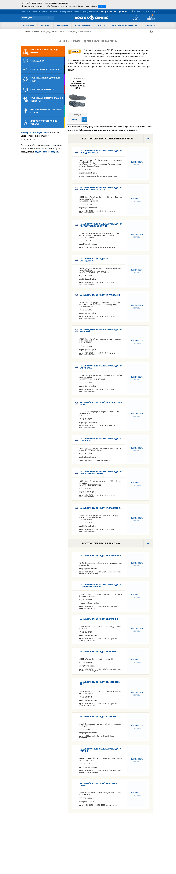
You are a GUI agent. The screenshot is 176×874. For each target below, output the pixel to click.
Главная (27, 32)
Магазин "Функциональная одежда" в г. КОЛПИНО (100, 439)
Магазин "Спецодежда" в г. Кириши (99, 619)
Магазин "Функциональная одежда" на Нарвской (101, 330)
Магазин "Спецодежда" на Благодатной (94, 259)
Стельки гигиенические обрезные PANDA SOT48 (77, 84)
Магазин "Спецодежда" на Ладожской (100, 508)
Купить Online (82, 25)
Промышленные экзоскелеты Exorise (46, 111)
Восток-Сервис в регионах (101, 543)
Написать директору (144, 11)
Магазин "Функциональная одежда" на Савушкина (101, 366)
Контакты (150, 25)
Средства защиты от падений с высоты (46, 99)
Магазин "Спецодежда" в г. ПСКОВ (98, 651)
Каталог (45, 25)
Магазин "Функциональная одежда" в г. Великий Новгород (100, 585)
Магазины (62, 25)
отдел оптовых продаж (46, 151)
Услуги (101, 25)
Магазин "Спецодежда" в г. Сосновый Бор (100, 683)
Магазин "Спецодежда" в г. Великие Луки (99, 784)
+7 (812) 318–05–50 (48, 11)
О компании (27, 25)
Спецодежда (37, 60)
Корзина (150, 17)
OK (102, 6)
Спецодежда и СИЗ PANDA (52, 32)
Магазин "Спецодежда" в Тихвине (98, 716)
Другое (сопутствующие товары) (43, 122)
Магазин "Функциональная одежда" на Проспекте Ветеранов (101, 472)
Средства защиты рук (42, 89)
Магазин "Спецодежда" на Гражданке (100, 295)
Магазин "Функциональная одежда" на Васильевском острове (101, 188)
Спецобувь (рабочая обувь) (44, 69)
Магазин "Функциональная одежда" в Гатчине (100, 749)
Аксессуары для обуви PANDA (78, 32)
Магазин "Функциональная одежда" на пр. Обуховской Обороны (101, 224)
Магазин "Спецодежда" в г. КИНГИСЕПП (100, 555)
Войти (137, 19)
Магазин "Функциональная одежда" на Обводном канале (101, 151)
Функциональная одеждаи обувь (44, 51)
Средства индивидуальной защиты (45, 79)
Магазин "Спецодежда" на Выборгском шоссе (101, 403)
